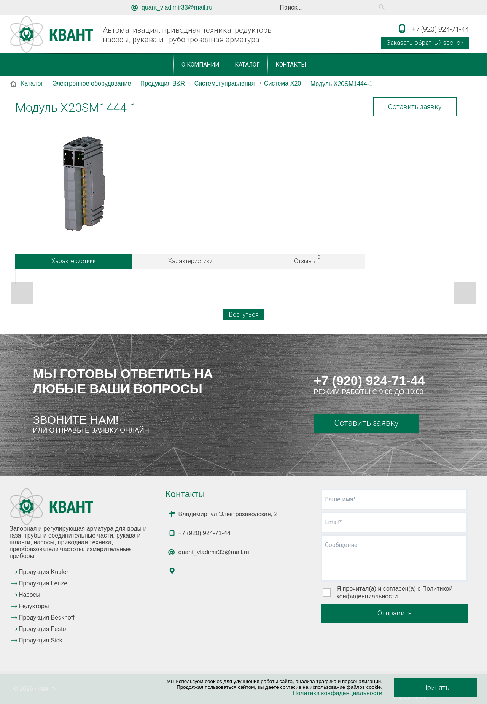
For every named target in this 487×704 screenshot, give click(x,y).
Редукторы (34, 606)
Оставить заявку (415, 107)
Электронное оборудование (92, 83)
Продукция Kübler (43, 572)
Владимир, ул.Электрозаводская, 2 (228, 514)
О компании (200, 64)
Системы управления (224, 83)
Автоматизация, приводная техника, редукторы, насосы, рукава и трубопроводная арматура (189, 34)
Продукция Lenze (43, 583)
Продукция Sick (40, 640)
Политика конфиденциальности (337, 693)
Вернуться (243, 314)
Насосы (29, 594)
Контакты (290, 64)
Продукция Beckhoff (46, 617)
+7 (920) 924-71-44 (369, 380)
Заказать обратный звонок (425, 42)
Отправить (394, 613)
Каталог (247, 64)
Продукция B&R (162, 83)
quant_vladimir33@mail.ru (177, 7)
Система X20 (282, 83)
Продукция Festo (42, 629)
